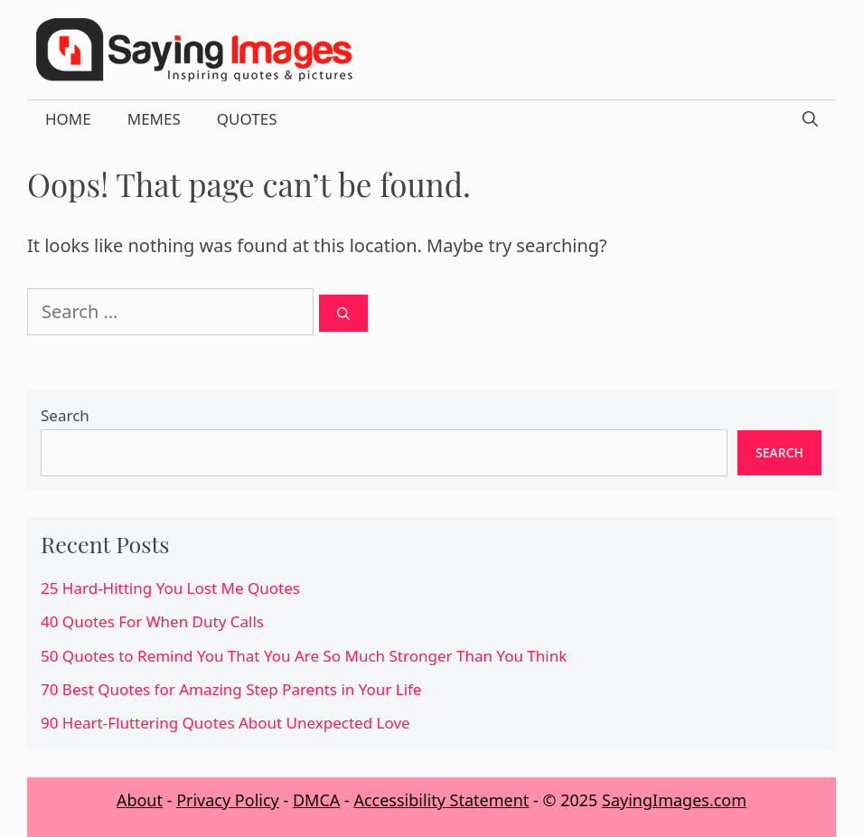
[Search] (343, 313)
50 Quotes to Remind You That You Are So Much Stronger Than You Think (304, 655)
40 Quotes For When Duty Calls (152, 621)
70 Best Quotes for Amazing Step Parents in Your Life (231, 689)
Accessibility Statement (441, 800)
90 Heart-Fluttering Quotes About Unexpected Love (225, 722)
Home (68, 118)
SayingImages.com (674, 800)
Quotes (247, 118)
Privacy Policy (227, 800)
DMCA (316, 800)
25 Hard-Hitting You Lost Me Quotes (170, 588)
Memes (154, 118)
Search (65, 415)
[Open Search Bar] (810, 119)
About (140, 800)
